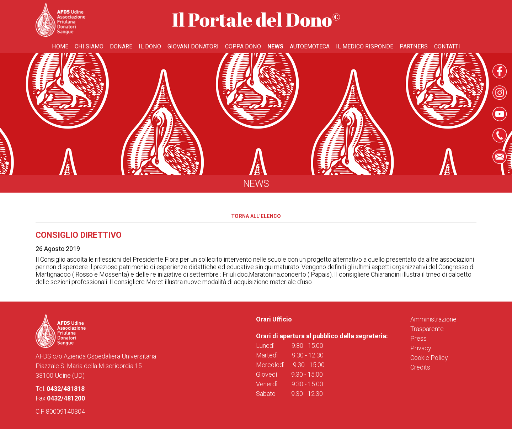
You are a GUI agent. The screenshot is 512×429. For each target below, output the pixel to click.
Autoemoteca (310, 46)
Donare (121, 46)
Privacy (420, 348)
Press (418, 338)
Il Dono (150, 46)
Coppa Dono (243, 46)
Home (60, 46)
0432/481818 (66, 388)
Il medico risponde (364, 46)
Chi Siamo (89, 46)
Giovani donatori (193, 46)
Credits (420, 367)
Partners (414, 46)
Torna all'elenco (256, 216)
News (275, 46)
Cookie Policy (429, 357)
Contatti (447, 46)
